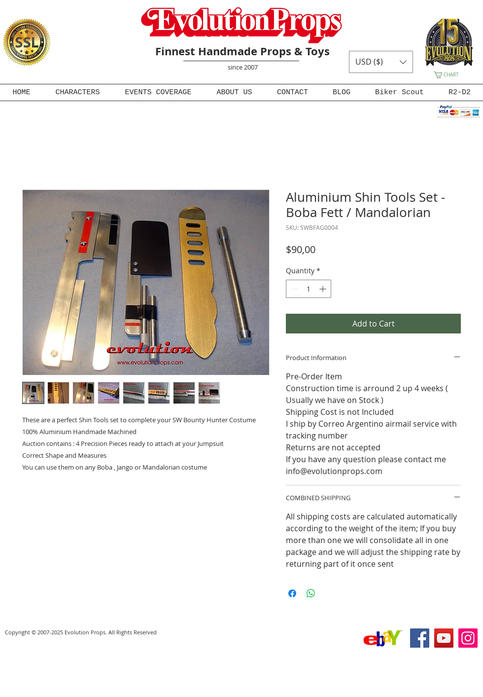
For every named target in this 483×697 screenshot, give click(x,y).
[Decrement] (293, 288)
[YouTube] (443, 638)
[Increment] (323, 288)
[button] (381, 62)
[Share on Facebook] (292, 593)
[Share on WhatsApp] (311, 593)
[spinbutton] (308, 288)
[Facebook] (419, 638)
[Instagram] (468, 638)
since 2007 (243, 67)
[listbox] (381, 62)
